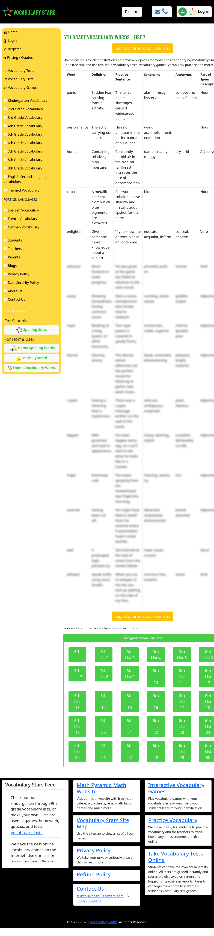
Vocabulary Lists (27, 832)
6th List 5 (182, 654)
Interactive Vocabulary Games (176, 788)
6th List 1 (77, 654)
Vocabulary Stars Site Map (103, 823)
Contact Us (90, 888)
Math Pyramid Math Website (101, 788)
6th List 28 (156, 751)
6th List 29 (182, 751)
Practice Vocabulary (172, 820)
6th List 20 (103, 726)
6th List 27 (129, 751)
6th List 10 (156, 676)
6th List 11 (182, 676)
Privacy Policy (94, 850)
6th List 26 (103, 751)
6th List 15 (129, 701)
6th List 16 (156, 701)
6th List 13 (77, 701)
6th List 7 (77, 673)
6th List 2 (103, 654)
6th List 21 (129, 726)
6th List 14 (103, 701)
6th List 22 (156, 726)
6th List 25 (77, 751)
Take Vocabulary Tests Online (175, 856)
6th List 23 (182, 726)
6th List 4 (156, 654)
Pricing (132, 11)
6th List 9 (130, 673)
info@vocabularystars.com (100, 896)
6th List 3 (130, 654)
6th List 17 (182, 701)
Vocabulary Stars (103, 922)
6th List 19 (77, 726)
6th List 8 (103, 673)
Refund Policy (94, 874)
